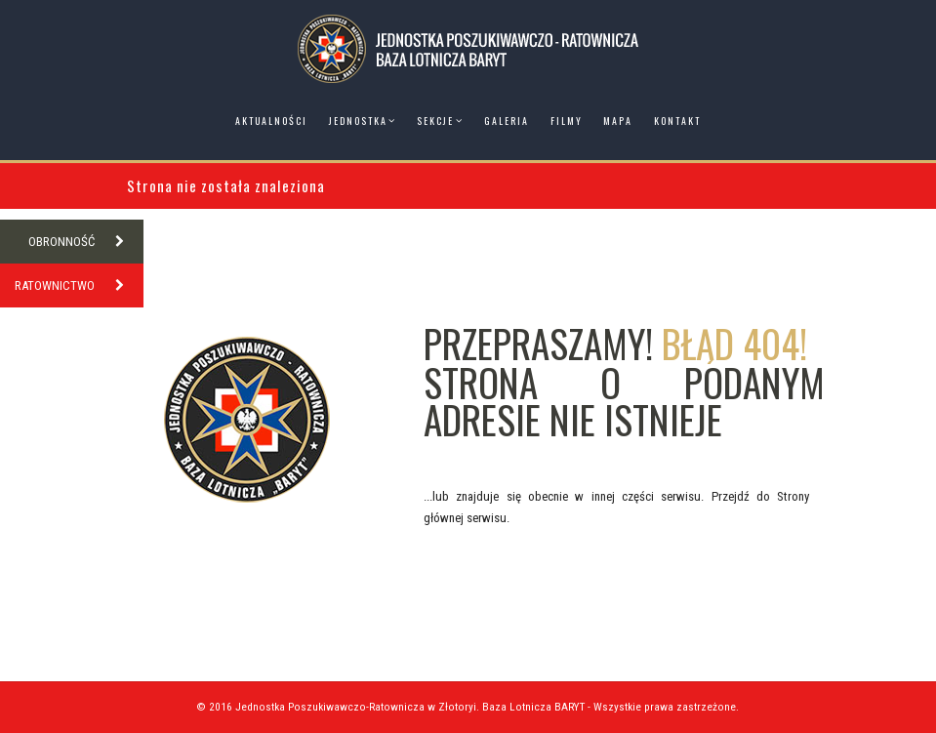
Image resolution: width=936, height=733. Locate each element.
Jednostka (358, 120)
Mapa (617, 120)
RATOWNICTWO (79, 285)
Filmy (566, 120)
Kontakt (677, 120)
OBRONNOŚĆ (85, 242)
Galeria (506, 120)
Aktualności (271, 120)
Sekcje (435, 120)
